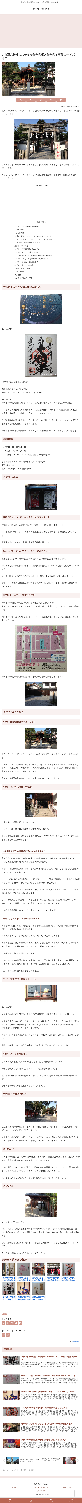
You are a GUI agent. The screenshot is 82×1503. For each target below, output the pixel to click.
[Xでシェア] (21, 100)
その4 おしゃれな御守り (26, 268)
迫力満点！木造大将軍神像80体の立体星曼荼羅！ (37, 258)
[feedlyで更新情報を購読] (3, 1339)
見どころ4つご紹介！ (23, 247)
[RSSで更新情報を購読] (8, 1339)
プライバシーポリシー (41, 1493)
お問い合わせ (41, 1496)
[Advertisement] (41, 32)
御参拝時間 (21, 230)
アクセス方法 (20, 233)
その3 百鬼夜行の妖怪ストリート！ (31, 265)
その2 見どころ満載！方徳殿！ (29, 254)
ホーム (14, 1493)
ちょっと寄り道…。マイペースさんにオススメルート (37, 240)
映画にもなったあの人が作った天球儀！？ (35, 261)
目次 (38, 222)
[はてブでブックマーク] (41, 100)
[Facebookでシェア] (31, 100)
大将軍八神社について (23, 272)
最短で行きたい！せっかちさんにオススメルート (35, 237)
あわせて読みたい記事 (25, 282)
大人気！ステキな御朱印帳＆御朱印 (28, 227)
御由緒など (21, 275)
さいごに (18, 278)
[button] (61, 100)
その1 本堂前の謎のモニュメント (30, 251)
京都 (4, 1318)
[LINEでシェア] (51, 100)
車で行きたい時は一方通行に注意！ (30, 244)
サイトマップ (67, 1493)
